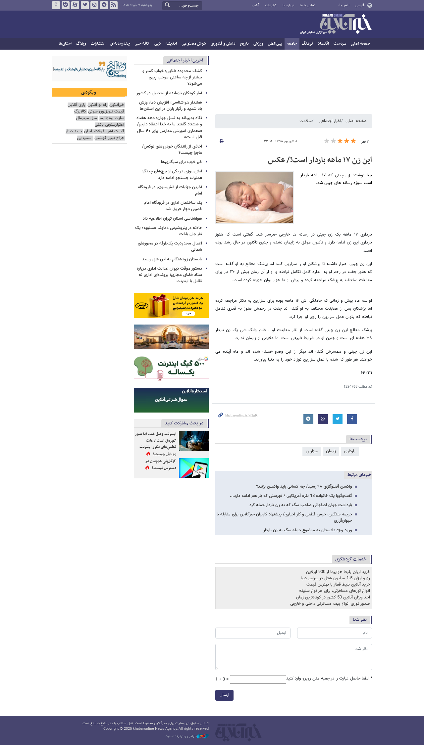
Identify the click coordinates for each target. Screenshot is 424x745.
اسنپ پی (84, 138)
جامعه (292, 43)
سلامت (305, 121)
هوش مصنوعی (194, 43)
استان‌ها (65, 43)
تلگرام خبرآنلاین (104, 5)
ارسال (224, 695)
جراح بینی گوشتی (109, 138)
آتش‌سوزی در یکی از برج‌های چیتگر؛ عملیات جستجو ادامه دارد (171, 174)
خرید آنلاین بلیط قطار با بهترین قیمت (338, 584)
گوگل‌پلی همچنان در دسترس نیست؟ (160, 465)
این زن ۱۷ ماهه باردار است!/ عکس (320, 160)
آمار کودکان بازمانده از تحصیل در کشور (169, 93)
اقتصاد (323, 43)
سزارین (312, 451)
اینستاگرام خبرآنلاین (94, 5)
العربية (344, 5)
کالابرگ (80, 112)
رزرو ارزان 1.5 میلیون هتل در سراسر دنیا (335, 578)
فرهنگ (307, 43)
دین (157, 43)
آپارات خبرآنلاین (75, 5)
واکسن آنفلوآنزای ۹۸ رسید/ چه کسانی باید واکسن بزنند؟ (304, 486)
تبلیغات (271, 5)
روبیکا (56, 5)
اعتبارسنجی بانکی (109, 125)
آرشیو (255, 5)
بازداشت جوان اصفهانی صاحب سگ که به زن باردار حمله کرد (300, 505)
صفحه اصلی (360, 43)
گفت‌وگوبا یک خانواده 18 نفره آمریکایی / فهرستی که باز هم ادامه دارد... (291, 496)
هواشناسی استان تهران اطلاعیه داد (172, 218)
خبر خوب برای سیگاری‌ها (181, 162)
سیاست (340, 43)
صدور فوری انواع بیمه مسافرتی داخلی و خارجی (330, 603)
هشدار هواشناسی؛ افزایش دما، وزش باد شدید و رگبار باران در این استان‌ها (170, 105)
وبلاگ (81, 43)
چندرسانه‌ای (120, 43)
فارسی (359, 5)
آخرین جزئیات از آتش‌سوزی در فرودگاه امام (170, 190)
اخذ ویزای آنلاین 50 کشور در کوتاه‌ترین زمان (333, 597)
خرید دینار (74, 131)
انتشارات (98, 43)
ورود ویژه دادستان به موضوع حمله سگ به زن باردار (307, 530)
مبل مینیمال (86, 118)
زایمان (331, 451)
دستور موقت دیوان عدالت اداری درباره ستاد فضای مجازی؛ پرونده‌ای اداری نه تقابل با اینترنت (169, 275)
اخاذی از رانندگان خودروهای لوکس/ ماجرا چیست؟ (172, 149)
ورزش (258, 43)
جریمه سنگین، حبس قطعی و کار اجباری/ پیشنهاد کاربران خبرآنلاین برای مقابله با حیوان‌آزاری (284, 517)
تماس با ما (307, 5)
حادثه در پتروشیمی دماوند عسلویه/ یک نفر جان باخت (168, 231)
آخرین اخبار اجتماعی (185, 60)
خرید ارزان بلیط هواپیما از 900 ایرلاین (338, 572)
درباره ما (288, 5)
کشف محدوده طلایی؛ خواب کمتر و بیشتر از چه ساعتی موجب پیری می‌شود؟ (172, 77)
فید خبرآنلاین (113, 5)
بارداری (349, 451)
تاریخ (244, 43)
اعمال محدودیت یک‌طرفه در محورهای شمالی (170, 246)
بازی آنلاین (76, 105)
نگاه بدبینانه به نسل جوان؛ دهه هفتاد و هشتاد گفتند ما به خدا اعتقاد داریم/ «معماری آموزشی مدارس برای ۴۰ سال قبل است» (169, 128)
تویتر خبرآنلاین (84, 5)
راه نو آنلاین (97, 105)
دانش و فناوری (223, 43)
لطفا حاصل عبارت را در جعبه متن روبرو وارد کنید (329, 679)
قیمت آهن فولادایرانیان (104, 131)
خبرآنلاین (335, 24)
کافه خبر (142, 43)
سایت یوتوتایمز (111, 118)
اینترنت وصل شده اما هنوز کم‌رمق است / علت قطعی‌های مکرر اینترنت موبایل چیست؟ (155, 444)
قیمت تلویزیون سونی (106, 112)
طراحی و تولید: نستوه (187, 736)
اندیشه (171, 43)
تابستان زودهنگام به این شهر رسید (172, 259)
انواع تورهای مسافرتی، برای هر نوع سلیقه (334, 591)
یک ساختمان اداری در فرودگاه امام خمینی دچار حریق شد (173, 205)
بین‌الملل (275, 43)
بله (65, 5)
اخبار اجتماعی (330, 121)
